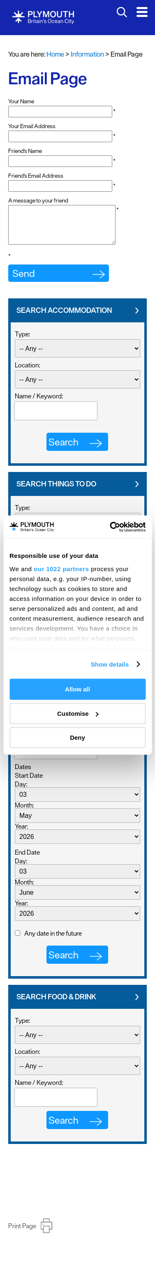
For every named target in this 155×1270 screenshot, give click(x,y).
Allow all (77, 689)
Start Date (29, 783)
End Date (27, 859)
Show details (110, 664)
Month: (24, 812)
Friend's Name (25, 151)
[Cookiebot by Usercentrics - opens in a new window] (111, 527)
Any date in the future (53, 940)
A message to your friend (38, 200)
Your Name (21, 101)
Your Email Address (32, 126)
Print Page (22, 1233)
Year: (21, 833)
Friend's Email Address (35, 175)
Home (55, 54)
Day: (21, 791)
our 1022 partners (61, 568)
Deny (77, 737)
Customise (78, 713)
